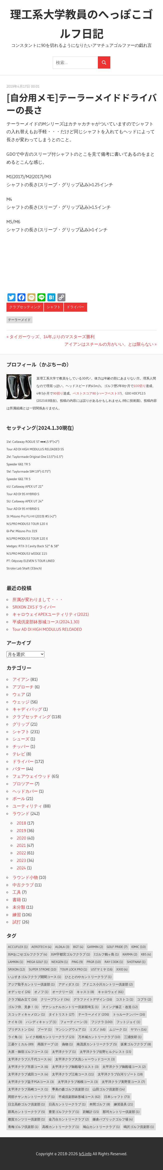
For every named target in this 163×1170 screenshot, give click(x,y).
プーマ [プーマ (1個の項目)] (44, 1029)
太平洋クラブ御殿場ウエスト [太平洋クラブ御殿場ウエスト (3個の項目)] (75, 1067)
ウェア (18, 694)
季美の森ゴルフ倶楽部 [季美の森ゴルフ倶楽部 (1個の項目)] (70, 1089)
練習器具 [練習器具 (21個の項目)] (123, 1104)
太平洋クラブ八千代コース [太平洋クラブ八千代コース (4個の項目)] (29, 1059)
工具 (16, 892)
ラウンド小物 (25, 877)
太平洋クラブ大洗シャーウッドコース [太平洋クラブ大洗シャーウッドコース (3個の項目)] (85, 1059)
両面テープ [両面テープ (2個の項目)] (47, 1044)
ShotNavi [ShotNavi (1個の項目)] (136, 962)
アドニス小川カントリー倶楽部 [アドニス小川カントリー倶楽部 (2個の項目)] (108, 984)
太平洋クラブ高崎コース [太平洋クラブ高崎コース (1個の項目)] (28, 1089)
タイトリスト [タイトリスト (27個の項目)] (61, 1014)
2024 (21, 867)
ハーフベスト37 (109, 393)
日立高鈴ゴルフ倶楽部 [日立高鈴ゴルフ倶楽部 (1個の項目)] (26, 1104)
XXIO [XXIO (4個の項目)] (122, 969)
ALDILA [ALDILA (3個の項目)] (62, 947)
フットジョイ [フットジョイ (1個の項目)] (128, 1022)
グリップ (20, 724)
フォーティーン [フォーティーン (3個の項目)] (73, 1022)
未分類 (18, 907)
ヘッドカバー (25, 791)
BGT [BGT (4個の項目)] (78, 947)
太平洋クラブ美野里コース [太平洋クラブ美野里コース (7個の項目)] (123, 1082)
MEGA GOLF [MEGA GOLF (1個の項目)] (37, 962)
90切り (58, 393)
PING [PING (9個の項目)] (77, 962)
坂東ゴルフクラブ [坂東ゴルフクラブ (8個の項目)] (136, 1044)
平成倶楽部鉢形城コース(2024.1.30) (45, 621)
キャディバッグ (27, 709)
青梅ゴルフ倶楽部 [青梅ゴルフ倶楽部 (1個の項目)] (23, 1127)
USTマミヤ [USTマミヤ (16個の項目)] (102, 969)
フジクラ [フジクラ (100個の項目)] (102, 1022)
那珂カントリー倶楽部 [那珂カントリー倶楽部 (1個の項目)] (121, 1112)
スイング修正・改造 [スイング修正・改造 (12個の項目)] (120, 1007)
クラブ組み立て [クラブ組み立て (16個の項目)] (22, 999)
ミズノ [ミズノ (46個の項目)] (98, 1029)
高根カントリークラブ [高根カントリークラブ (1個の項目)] (60, 1127)
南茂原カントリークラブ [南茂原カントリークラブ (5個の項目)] (97, 1044)
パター (18, 768)
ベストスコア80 (84, 393)
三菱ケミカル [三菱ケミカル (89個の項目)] (21, 1044)
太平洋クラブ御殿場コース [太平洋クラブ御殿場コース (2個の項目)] (124, 1067)
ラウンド (20, 813)
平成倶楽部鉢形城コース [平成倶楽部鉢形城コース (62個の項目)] (79, 1097)
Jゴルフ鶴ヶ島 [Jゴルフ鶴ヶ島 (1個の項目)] (106, 954)
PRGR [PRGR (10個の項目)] (94, 962)
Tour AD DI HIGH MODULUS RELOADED (47, 629)
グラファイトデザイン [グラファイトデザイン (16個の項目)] (92, 999)
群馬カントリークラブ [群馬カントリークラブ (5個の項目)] (26, 1112)
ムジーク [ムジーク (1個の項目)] (118, 1029)
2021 (21, 845)
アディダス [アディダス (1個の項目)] (68, 984)
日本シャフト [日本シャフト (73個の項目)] (117, 1097)
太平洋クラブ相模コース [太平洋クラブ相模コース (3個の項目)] (78, 1082)
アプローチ (23, 686)
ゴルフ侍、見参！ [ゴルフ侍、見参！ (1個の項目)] (23, 1007)
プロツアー (23, 783)
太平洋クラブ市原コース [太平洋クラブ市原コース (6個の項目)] (28, 1067)
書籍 (16, 899)
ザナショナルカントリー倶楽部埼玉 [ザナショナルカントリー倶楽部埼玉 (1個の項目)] (70, 1007)
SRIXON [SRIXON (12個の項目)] (16, 969)
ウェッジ (20, 701)
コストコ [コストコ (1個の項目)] (124, 999)
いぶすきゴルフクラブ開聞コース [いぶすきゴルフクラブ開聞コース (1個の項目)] (34, 977)
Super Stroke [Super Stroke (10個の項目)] (42, 969)
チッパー (20, 746)
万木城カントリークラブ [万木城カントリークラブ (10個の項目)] (99, 1037)
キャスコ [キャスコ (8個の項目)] (85, 992)
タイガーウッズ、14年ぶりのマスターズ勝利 (52, 336)
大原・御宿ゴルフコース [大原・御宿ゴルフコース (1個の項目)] (28, 1052)
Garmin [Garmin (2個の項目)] (95, 947)
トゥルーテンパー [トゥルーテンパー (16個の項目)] (129, 1014)
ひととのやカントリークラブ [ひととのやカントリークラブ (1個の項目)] (88, 977)
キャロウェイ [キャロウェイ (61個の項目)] (111, 992)
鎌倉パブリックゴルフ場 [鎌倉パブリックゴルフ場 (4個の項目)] (113, 1119)
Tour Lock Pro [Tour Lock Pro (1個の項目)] (73, 969)
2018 (21, 823)
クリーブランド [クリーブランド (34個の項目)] (55, 999)
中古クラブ (23, 884)
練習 (16, 914)
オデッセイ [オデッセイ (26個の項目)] (19, 992)
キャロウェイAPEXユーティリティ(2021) (50, 614)
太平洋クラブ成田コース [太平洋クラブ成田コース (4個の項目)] (28, 1074)
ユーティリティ (27, 806)
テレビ (18, 753)
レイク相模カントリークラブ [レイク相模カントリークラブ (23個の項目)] (50, 1037)
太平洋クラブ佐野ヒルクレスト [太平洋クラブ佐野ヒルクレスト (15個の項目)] (105, 1052)
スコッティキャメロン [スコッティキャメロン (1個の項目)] (26, 1014)
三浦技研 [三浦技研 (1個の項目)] (133, 1037)
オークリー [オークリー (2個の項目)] (62, 992)
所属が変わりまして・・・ (37, 599)
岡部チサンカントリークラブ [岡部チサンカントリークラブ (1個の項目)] (31, 1097)
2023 (21, 860)
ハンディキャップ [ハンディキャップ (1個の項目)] (41, 1022)
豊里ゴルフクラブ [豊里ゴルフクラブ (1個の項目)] (64, 1112)
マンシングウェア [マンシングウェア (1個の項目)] (70, 1029)
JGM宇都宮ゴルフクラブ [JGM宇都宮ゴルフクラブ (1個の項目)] (70, 954)
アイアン (20, 679)
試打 (16, 921)
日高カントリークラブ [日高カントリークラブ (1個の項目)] (67, 1104)
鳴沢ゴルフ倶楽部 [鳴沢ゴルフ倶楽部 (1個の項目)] (139, 1127)
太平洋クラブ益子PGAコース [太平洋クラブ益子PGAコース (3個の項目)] (31, 1082)
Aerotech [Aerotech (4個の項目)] (41, 947)
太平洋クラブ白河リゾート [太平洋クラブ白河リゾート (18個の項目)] (120, 1074)
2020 (21, 838)
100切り (140, 386)
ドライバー (75, 307)
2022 (21, 852)
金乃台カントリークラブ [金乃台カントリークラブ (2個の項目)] (69, 1119)
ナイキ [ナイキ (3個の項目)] (15, 1022)
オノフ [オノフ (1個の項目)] (41, 992)
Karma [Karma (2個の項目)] (130, 954)
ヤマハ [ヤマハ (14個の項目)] (139, 1029)
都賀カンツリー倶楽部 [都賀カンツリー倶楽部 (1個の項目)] (26, 1119)
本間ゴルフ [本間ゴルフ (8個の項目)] (99, 1104)
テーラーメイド (19, 320)
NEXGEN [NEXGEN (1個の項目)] (59, 962)
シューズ (20, 738)
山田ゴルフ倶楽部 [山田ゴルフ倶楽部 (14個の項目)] (109, 1089)
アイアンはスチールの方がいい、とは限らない (109, 344)
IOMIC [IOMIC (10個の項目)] (138, 947)
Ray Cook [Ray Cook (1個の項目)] (114, 962)
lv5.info (85, 1153)
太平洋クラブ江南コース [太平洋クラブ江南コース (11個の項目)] (73, 1074)
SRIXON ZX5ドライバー (34, 607)
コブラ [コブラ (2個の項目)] (144, 999)
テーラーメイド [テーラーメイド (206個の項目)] (93, 1014)
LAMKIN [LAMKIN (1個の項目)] (15, 962)
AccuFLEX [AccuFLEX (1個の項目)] (18, 947)
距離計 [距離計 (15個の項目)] (91, 1112)
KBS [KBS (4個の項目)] (146, 954)
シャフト (54, 307)
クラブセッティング (25, 307)
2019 (21, 830)
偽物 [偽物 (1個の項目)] (67, 1044)
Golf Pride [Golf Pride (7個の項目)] (117, 947)
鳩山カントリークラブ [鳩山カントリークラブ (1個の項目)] (101, 1127)
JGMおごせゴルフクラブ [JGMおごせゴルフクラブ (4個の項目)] (27, 954)
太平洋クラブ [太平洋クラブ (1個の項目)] (64, 1052)
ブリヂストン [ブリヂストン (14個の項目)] (21, 1029)
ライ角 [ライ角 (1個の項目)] (15, 1037)
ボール (18, 798)
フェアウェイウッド (31, 776)
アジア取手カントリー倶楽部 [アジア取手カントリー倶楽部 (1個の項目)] (31, 984)
